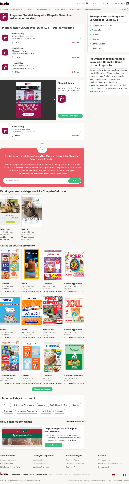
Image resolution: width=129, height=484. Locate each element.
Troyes (6, 405)
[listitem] (10, 217)
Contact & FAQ (104, 460)
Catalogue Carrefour (41, 467)
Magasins (29, 9)
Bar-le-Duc (46, 411)
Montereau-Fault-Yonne (27, 411)
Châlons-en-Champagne (24, 405)
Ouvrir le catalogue (70, 116)
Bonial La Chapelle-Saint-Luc (11, 9)
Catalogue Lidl (38, 460)
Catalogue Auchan (73, 460)
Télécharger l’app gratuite (10, 467)
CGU (109, 481)
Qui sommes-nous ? (8, 460)
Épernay (76, 405)
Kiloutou (95, 39)
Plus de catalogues (42, 389)
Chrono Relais (97, 30)
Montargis (59, 411)
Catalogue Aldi (71, 467)
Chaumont (8, 411)
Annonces (124, 9)
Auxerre (41, 405)
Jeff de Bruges (97, 44)
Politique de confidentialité (94, 481)
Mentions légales (75, 481)
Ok (74, 180)
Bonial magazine (6, 463)
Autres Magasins (43, 9)
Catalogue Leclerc (40, 463)
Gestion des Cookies (121, 481)
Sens (66, 405)
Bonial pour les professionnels (110, 463)
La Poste (95, 34)
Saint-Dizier (55, 405)
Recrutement (103, 467)
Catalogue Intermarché (75, 463)
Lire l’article (54, 445)
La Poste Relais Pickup (101, 25)
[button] (42, 100)
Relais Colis (96, 48)
